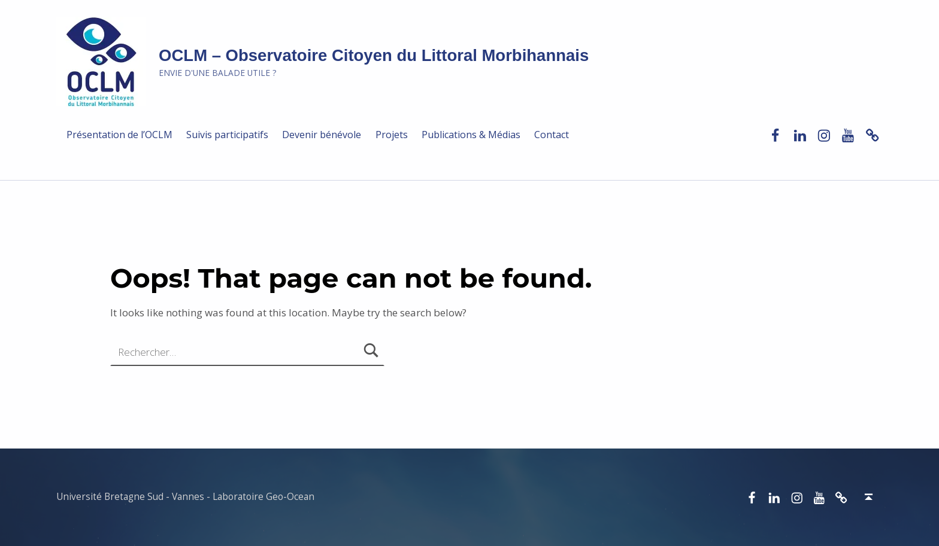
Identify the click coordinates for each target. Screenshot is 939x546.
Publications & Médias (471, 134)
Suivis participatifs (227, 134)
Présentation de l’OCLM (119, 134)
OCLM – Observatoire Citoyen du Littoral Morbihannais (374, 55)
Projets (391, 134)
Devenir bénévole (321, 134)
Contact (551, 134)
